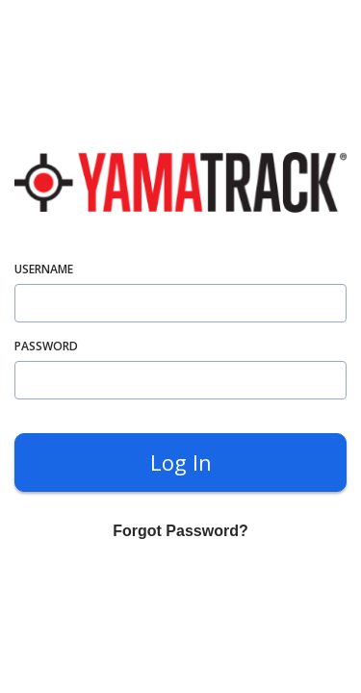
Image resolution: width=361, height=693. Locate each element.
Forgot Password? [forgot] (180, 531)
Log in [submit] (181, 462)
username (43, 269)
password (46, 346)
